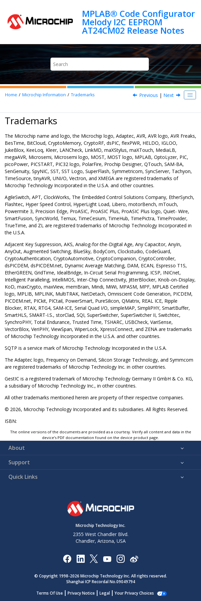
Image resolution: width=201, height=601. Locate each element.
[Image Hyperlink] (107, 559)
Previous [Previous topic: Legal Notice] (148, 95)
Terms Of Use (53, 593)
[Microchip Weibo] (134, 559)
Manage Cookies (134, 593)
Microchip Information (44, 95)
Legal (108, 593)
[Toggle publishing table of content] (190, 95)
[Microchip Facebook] (67, 558)
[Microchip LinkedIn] (80, 558)
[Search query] (99, 64)
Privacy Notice (84, 593)
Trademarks (83, 95)
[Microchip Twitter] (94, 558)
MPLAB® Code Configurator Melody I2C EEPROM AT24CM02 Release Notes (138, 22)
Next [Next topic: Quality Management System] (168, 95)
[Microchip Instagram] (120, 558)
